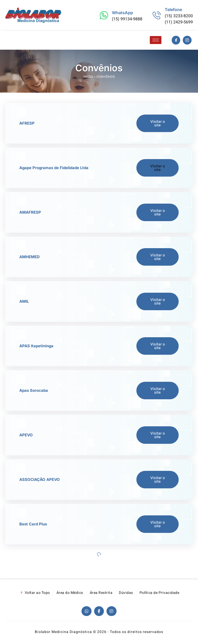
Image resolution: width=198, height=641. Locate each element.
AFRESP (27, 123)
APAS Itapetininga (36, 345)
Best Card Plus (33, 524)
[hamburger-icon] (155, 40)
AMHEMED (29, 256)
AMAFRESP (30, 212)
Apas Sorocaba (33, 390)
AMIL (24, 301)
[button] (157, 168)
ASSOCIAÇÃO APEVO (39, 479)
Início (88, 76)
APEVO (26, 434)
